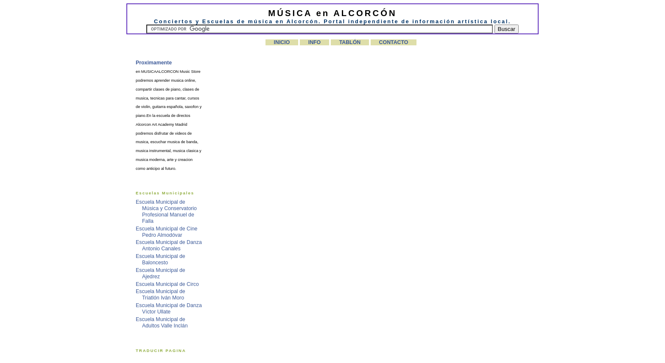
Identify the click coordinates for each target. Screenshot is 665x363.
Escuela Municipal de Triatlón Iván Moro (160, 294)
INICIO (282, 42)
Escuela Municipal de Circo (167, 284)
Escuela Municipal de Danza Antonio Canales (169, 245)
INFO (314, 42)
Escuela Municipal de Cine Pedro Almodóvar (166, 232)
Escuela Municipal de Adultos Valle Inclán (162, 322)
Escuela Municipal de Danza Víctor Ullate (169, 308)
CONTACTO (393, 42)
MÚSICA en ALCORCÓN (332, 13)
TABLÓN (350, 42)
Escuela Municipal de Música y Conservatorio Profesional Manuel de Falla (166, 211)
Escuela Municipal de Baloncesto (160, 259)
